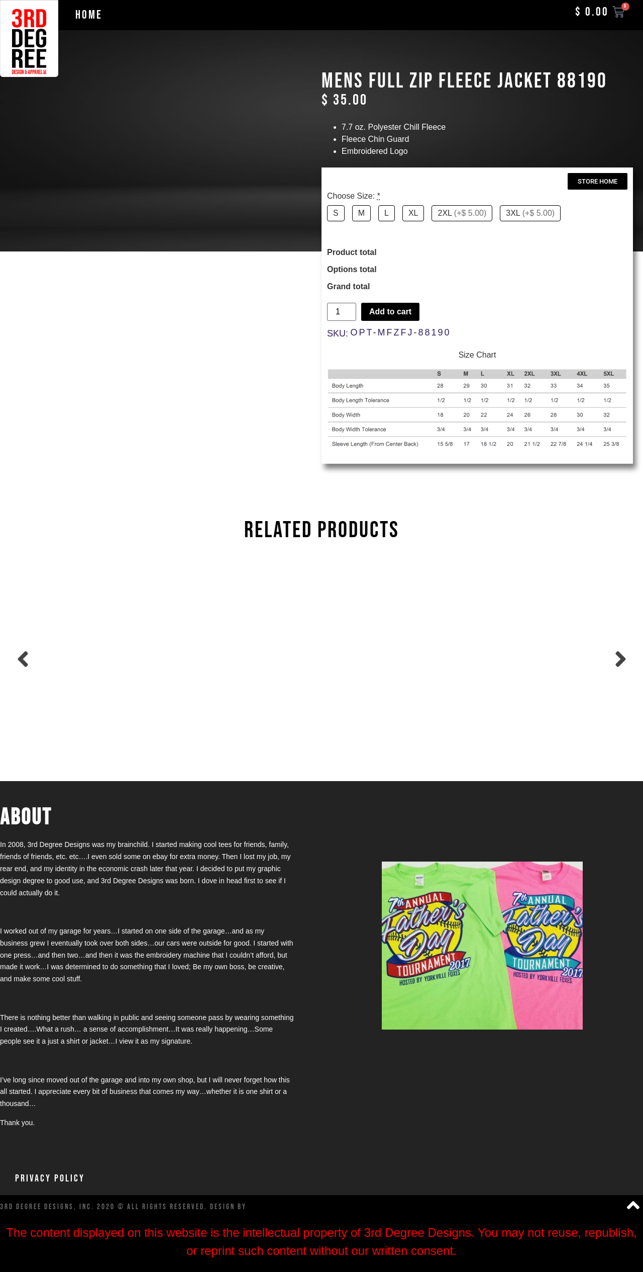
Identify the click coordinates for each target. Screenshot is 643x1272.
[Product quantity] (341, 312)
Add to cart (390, 311)
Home (88, 15)
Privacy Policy (50, 1178)
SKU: (337, 333)
